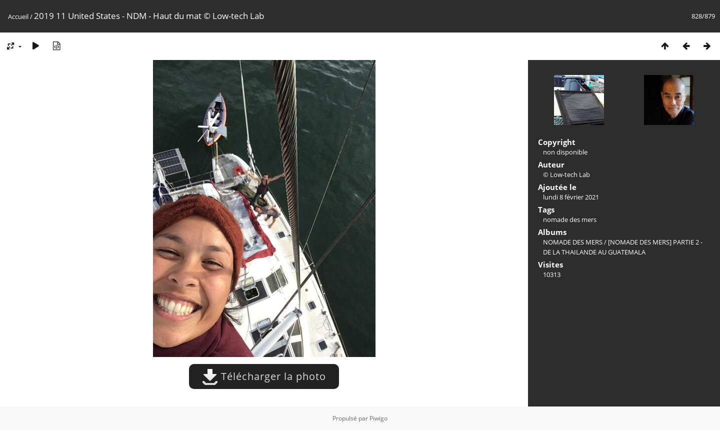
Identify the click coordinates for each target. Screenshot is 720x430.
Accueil (18, 16)
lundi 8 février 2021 (571, 197)
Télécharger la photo (264, 376)
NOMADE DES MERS (572, 242)
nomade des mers (569, 219)
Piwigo (379, 418)
